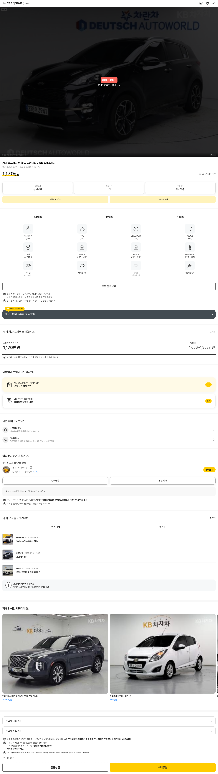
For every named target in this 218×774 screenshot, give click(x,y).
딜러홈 (208, 469)
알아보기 (109, 385)
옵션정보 (38, 216)
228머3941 (18, 3)
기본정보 (109, 216)
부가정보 (180, 216)
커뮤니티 (55, 526)
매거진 (162, 526)
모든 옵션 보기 (109, 286)
